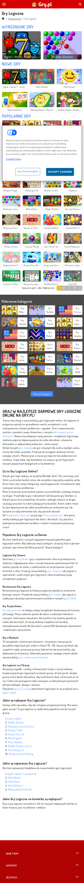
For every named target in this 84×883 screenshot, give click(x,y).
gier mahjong (26, 448)
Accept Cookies (60, 172)
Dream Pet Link (16, 734)
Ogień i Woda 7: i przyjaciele (22, 773)
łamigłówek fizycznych (18, 515)
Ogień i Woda (9, 692)
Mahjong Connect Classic (21, 726)
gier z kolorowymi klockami (33, 657)
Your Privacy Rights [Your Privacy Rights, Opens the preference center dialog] (27, 171)
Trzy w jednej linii (53, 515)
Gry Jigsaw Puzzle (12, 610)
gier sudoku (55, 594)
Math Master (14, 777)
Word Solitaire (15, 785)
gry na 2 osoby (21, 688)
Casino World (14, 718)
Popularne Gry (14, 18)
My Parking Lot (16, 750)
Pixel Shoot (13, 781)
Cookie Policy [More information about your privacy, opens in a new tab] (13, 159)
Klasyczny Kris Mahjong (21, 754)
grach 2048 (70, 598)
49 (75, 287)
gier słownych (54, 571)
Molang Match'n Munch (20, 789)
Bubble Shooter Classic (20, 746)
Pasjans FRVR (15, 730)
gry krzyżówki (21, 559)
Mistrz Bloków (15, 742)
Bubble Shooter (16, 722)
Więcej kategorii (42, 394)
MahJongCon (15, 738)
